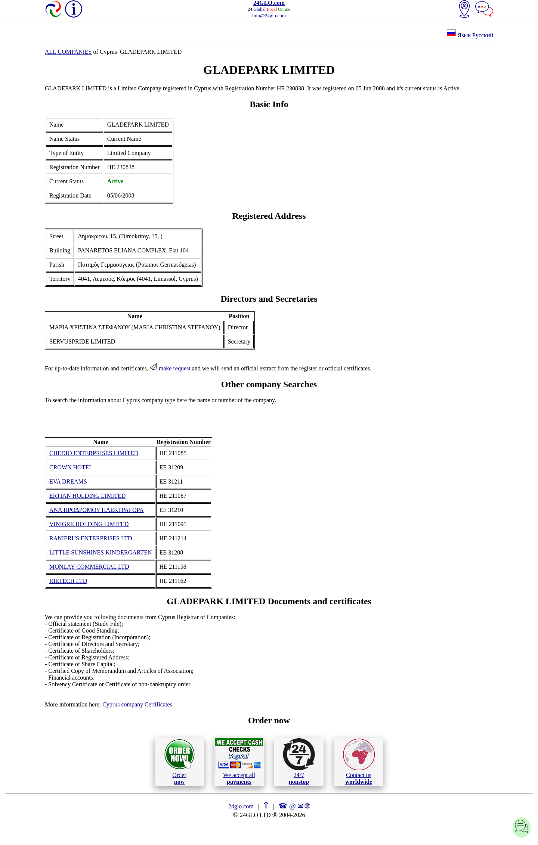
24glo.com (241, 806)
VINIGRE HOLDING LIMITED (89, 524)
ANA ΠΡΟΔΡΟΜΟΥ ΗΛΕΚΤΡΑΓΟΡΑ (96, 510)
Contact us (359, 762)
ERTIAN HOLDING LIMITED (87, 496)
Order (179, 761)
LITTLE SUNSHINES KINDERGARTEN (100, 552)
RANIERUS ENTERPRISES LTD (90, 538)
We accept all (239, 761)
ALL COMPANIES (68, 52)
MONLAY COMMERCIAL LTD (89, 566)
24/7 (299, 761)
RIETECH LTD (68, 581)
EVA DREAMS (68, 481)
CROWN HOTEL (71, 467)
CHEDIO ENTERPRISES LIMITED (93, 453)
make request (170, 368)
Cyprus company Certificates (137, 704)
